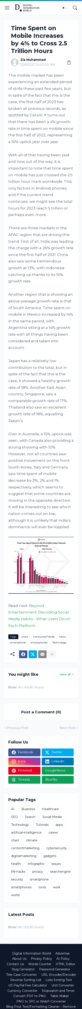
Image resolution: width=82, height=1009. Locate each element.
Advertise (62, 953)
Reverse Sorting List (25, 980)
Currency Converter (22, 991)
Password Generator (54, 969)
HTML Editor (65, 964)
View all (65, 674)
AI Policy (63, 959)
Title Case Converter (21, 975)
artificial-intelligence (26, 832)
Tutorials (42, 825)
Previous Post (17, 728)
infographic (36, 864)
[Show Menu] (7, 8)
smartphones (39, 642)
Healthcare (50, 809)
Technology (59, 642)
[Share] (67, 62)
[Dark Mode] (64, 8)
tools (42, 887)
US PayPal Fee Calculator (27, 985)
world (15, 895)
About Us (19, 959)
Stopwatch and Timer (58, 991)
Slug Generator (23, 969)
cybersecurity (56, 848)
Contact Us (15, 964)
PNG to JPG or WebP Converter (41, 1001)
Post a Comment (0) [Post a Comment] (41, 712)
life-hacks (18, 872)
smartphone (18, 642)
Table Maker (59, 996)
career (53, 832)
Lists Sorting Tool (59, 980)
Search (30, 817)
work (56, 887)
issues (56, 864)
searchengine (60, 872)
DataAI (36, 115)
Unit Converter (62, 985)
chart (24, 636)
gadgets (49, 856)
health (16, 864)
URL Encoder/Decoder (58, 975)
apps (59, 825)
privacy (37, 872)
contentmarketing (25, 848)
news (62, 636)
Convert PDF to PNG (29, 996)
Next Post (67, 728)
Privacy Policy (41, 959)
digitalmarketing (23, 856)
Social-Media (52, 817)
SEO (14, 817)
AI (12, 809)
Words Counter (39, 964)
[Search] (75, 8)
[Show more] (52, 654)
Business (28, 809)
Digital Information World (31, 953)
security (17, 879)
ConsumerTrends (43, 636)
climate (31, 840)
